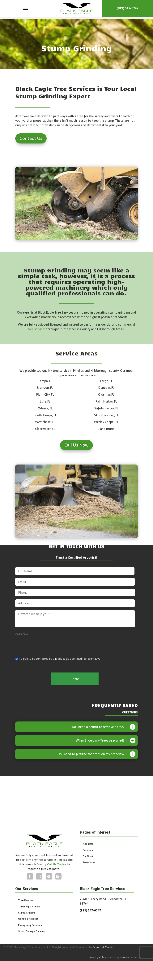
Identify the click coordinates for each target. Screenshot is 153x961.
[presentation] (44, 645)
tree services (36, 329)
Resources (89, 862)
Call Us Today (56, 864)
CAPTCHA (21, 634)
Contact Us (31, 138)
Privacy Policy (97, 957)
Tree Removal (26, 900)
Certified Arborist (28, 918)
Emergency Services (30, 925)
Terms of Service (118, 957)
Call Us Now (76, 445)
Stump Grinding (27, 912)
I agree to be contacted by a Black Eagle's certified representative (59, 658)
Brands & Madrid (103, 947)
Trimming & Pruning (29, 906)
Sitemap (136, 957)
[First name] (74, 571)
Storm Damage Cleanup (31, 931)
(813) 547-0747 (127, 9)
